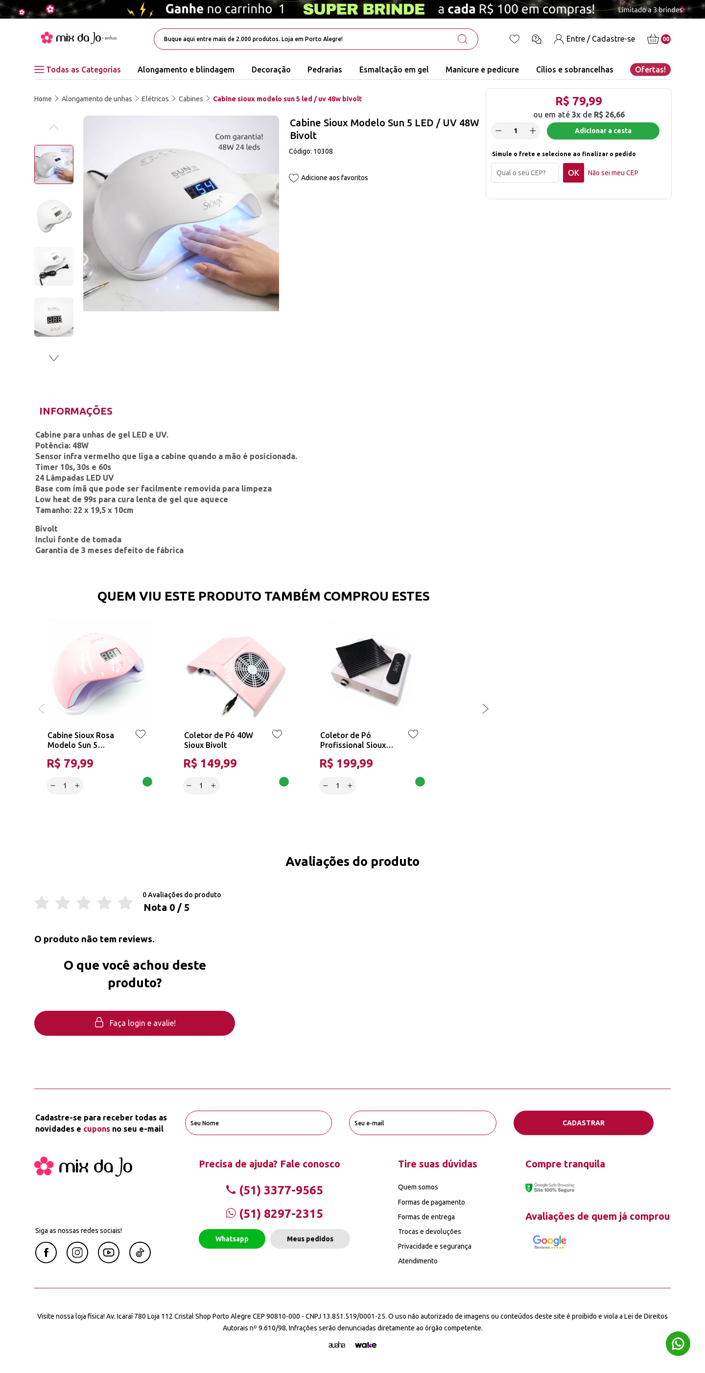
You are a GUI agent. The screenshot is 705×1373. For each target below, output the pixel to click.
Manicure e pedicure (482, 69)
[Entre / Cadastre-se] (594, 39)
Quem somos (418, 1187)
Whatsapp (232, 1239)
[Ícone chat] (536, 39)
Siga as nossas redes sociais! (78, 1230)
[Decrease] (498, 130)
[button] (54, 358)
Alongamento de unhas (97, 99)
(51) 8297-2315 (274, 1213)
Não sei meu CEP (613, 173)
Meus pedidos (310, 1239)
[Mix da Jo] (83, 1173)
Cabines (191, 99)
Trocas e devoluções (429, 1231)
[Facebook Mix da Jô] (46, 1260)
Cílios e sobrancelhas (574, 69)
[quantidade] (515, 131)
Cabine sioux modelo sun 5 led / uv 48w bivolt (287, 99)
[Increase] (532, 130)
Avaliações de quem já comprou (597, 1216)
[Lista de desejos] (514, 39)
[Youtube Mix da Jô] (108, 1260)
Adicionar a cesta (603, 131)
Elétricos (155, 99)
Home (43, 99)
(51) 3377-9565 (274, 1190)
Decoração (271, 69)
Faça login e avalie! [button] (135, 1023)
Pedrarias (324, 69)
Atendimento (418, 1261)
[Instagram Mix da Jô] (77, 1260)
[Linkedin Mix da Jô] (140, 1260)
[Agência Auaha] (337, 1345)
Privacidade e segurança (434, 1246)
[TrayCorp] (365, 1345)
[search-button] (462, 39)
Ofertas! (650, 69)
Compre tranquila (565, 1163)
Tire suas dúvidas (437, 1163)
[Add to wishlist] (294, 179)
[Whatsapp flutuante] (678, 1344)
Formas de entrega (426, 1217)
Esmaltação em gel (394, 69)
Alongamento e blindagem (186, 69)
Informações (76, 411)
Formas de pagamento (431, 1202)
